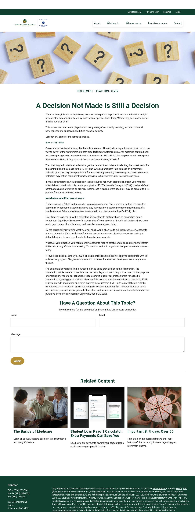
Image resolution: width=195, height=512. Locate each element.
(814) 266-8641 (21, 481)
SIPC (185, 479)
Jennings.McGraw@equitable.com (24, 504)
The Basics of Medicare (33, 422)
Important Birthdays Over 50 (150, 422)
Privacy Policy (152, 3)
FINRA (179, 479)
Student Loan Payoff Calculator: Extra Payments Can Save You (97, 424)
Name (14, 306)
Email (102, 306)
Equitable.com (134, 3)
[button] (97, 14)
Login (178, 3)
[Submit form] (17, 352)
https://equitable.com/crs (64, 501)
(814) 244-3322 (22, 484)
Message (16, 325)
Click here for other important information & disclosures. (78, 507)
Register (167, 3)
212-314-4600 (159, 479)
